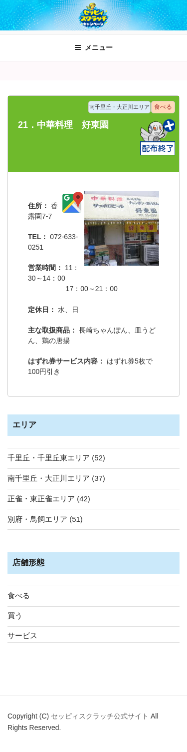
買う (14, 615)
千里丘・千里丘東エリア (48, 457)
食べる (18, 595)
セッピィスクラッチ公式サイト (101, 716)
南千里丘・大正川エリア (48, 478)
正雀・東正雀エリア (41, 498)
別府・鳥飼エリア (37, 519)
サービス (22, 635)
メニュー (93, 47)
